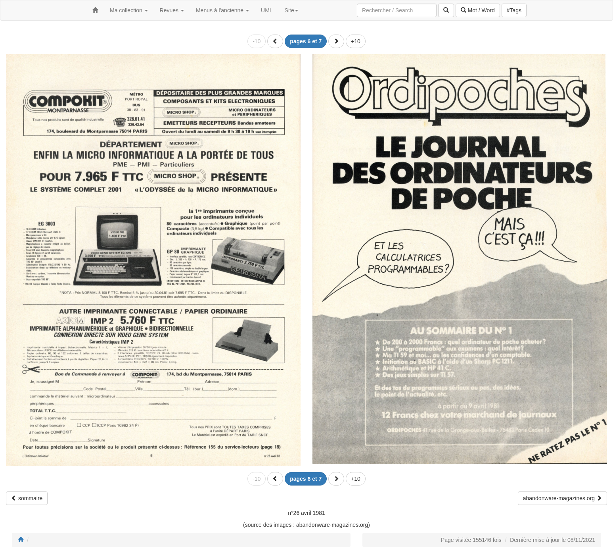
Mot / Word (478, 10)
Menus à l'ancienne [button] (222, 10)
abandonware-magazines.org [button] (562, 498)
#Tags (514, 10)
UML (267, 10)
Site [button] (291, 10)
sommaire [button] (26, 498)
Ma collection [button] (129, 10)
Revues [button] (172, 10)
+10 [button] (355, 41)
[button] (275, 41)
